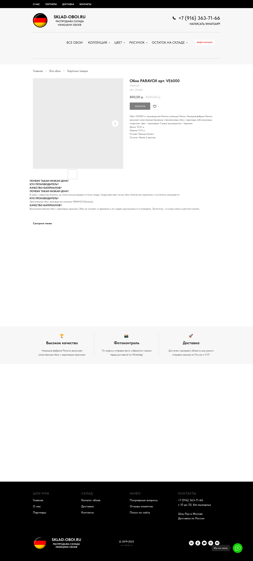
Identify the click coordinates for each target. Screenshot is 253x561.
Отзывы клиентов (141, 506)
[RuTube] (217, 544)
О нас (36, 4)
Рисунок (137, 42)
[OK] (197, 544)
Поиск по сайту (140, 512)
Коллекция (98, 42)
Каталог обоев (90, 500)
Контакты (85, 4)
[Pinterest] (210, 544)
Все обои (74, 42)
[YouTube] (204, 544)
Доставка (68, 4)
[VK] (191, 544)
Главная (38, 71)
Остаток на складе (169, 42)
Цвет (118, 42)
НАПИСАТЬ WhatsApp (205, 24)
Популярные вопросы (144, 500)
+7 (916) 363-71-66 (199, 18)
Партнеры (51, 4)
